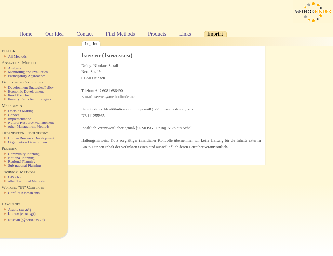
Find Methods (120, 34)
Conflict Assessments (24, 193)
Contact (85, 34)
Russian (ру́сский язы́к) (26, 220)
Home (26, 34)
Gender (13, 115)
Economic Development (26, 91)
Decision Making (20, 111)
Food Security (18, 95)
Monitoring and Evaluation (28, 72)
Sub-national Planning (24, 165)
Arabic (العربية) (19, 209)
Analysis (14, 68)
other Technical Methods (26, 181)
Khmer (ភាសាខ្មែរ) (22, 214)
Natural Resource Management (31, 122)
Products (157, 34)
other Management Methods (28, 126)
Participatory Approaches (27, 76)
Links (185, 34)
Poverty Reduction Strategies (29, 99)
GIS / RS (14, 177)
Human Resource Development (31, 138)
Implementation (20, 119)
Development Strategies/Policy (31, 87)
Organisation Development (28, 142)
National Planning (21, 158)
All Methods (17, 56)
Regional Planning (21, 161)
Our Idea (54, 34)
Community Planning (24, 154)
